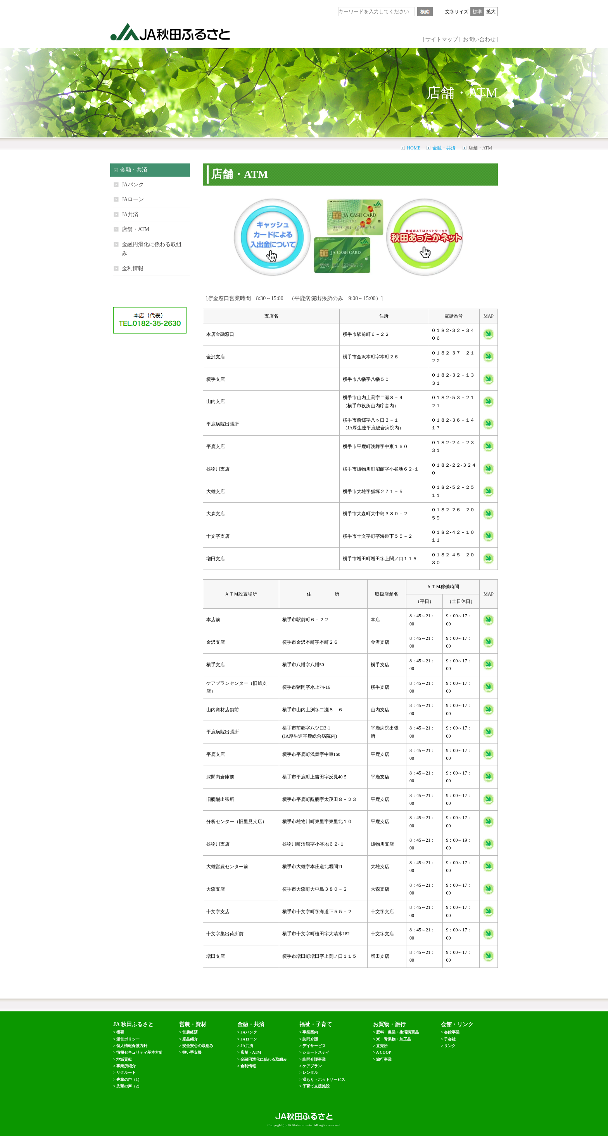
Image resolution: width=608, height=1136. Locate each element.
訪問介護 (310, 1039)
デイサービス (314, 1046)
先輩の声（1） (129, 1079)
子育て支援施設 (316, 1086)
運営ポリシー (128, 1039)
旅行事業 (384, 1059)
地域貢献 (124, 1059)
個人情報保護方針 (131, 1046)
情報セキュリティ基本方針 (139, 1052)
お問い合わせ (479, 39)
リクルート (126, 1072)
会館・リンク (457, 1024)
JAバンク (133, 185)
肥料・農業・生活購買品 (397, 1032)
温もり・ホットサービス (323, 1079)
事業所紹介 (126, 1066)
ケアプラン (312, 1066)
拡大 (491, 11)
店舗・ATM (135, 229)
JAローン (133, 199)
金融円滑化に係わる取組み (151, 248)
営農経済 (190, 1032)
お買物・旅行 (389, 1024)
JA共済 (130, 214)
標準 (477, 11)
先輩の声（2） (129, 1086)
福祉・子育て (315, 1024)
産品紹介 (190, 1039)
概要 (120, 1032)
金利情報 (132, 268)
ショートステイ (316, 1052)
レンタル (310, 1072)
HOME (413, 148)
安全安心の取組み (197, 1046)
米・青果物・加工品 (393, 1039)
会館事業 (451, 1032)
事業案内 (310, 1032)
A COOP (383, 1052)
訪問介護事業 (314, 1059)
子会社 (450, 1039)
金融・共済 (444, 148)
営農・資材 (192, 1024)
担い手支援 (192, 1052)
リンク (450, 1046)
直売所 (382, 1046)
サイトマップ (441, 39)
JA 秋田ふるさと (133, 1024)
